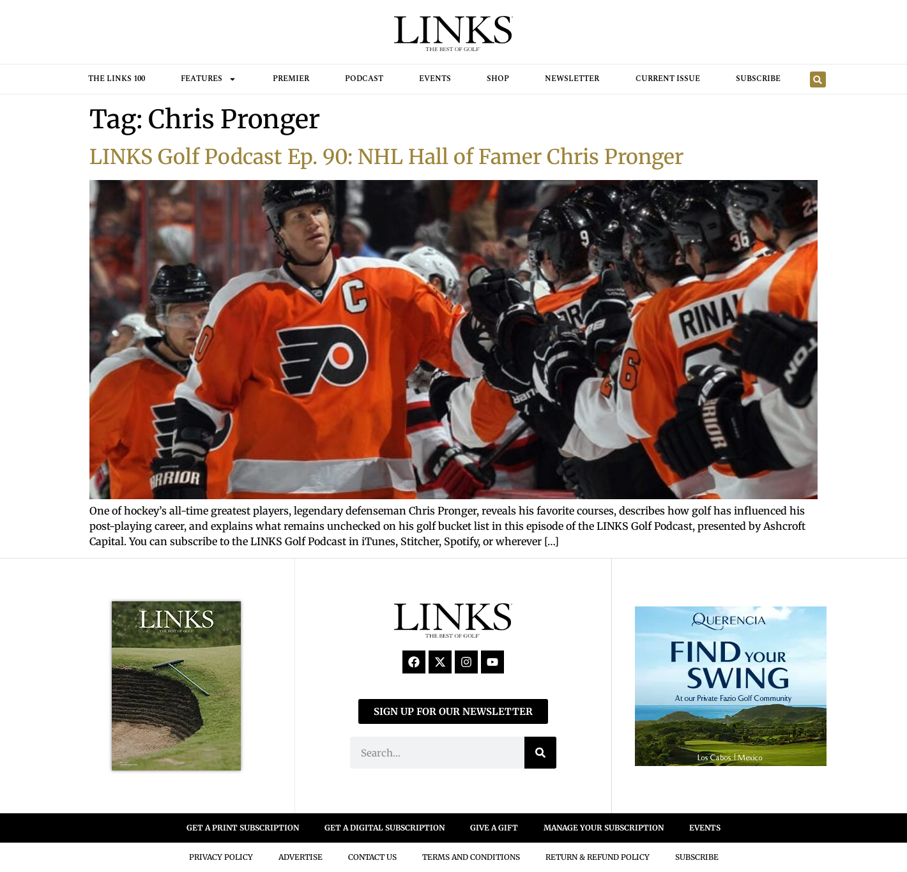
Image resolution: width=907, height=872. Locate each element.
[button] (818, 79)
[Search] (540, 753)
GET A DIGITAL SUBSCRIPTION (384, 827)
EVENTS (704, 827)
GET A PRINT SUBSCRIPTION (243, 827)
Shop (498, 79)
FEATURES (208, 79)
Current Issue (668, 79)
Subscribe (758, 79)
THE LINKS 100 (116, 79)
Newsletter (572, 79)
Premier (291, 79)
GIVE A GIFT (494, 827)
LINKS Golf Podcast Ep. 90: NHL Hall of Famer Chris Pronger (386, 157)
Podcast (364, 79)
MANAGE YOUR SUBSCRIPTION (604, 827)
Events (435, 79)
